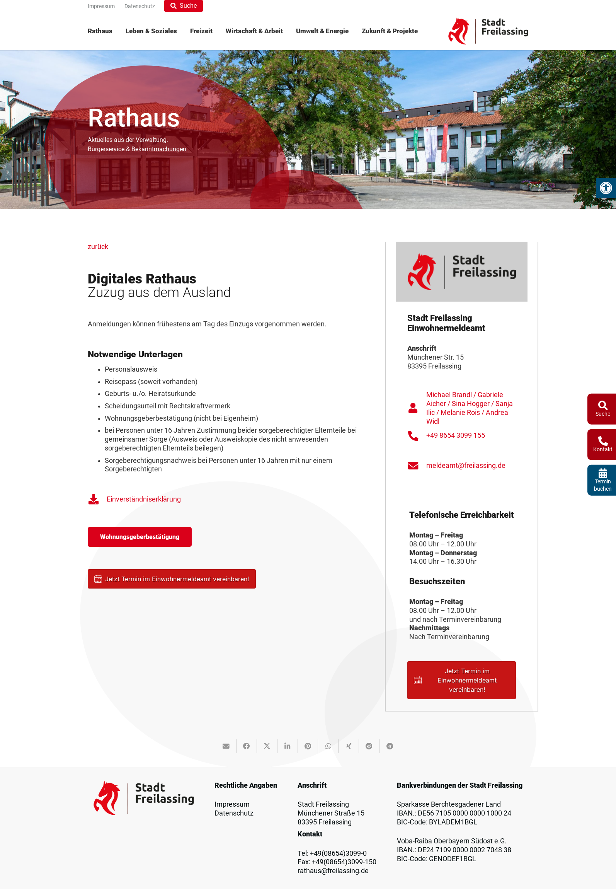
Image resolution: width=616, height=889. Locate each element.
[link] (606, 188)
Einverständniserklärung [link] (144, 499)
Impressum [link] (232, 804)
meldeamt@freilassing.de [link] (465, 465)
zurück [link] (98, 247)
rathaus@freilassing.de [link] (333, 871)
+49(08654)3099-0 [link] (338, 853)
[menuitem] (103, 30)
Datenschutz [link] (234, 813)
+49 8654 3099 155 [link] (455, 435)
